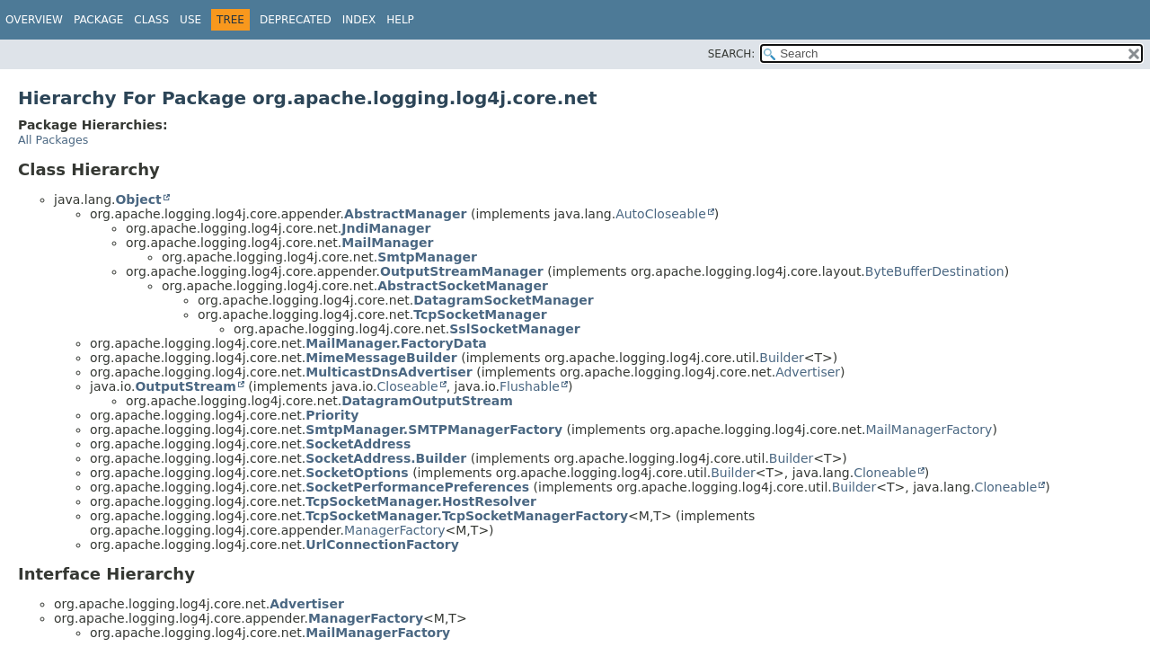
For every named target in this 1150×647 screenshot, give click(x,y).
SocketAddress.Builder (385, 458)
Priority (331, 415)
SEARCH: (732, 54)
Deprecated (296, 19)
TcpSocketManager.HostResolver (420, 501)
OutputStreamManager (462, 271)
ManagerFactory (395, 530)
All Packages (53, 139)
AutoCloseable (660, 214)
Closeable (407, 386)
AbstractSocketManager (462, 286)
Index (359, 19)
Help (400, 19)
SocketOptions (356, 472)
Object (138, 199)
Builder (781, 357)
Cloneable (885, 472)
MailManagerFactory (928, 429)
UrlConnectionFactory (382, 544)
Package (98, 19)
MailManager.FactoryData (396, 343)
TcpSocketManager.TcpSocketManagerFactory (466, 516)
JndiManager (385, 228)
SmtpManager (427, 257)
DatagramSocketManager (503, 300)
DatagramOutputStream (427, 401)
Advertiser (807, 372)
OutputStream (185, 386)
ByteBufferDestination (934, 271)
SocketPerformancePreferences (417, 487)
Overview (34, 19)
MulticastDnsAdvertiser (389, 372)
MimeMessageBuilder (381, 357)
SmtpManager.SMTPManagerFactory (433, 429)
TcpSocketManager (479, 314)
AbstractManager (405, 214)
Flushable (530, 386)
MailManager (387, 242)
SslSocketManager (514, 329)
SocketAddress (358, 444)
